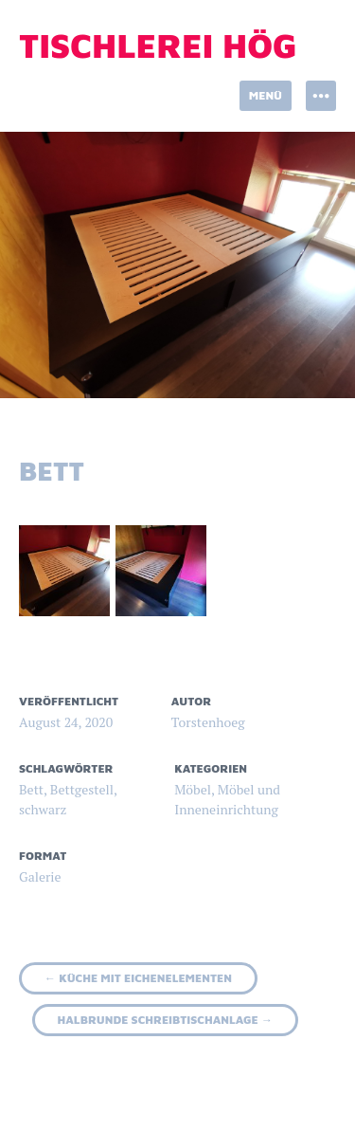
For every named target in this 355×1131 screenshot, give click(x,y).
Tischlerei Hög (158, 45)
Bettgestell (82, 789)
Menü (265, 95)
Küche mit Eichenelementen (138, 978)
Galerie (40, 876)
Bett (31, 789)
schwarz (42, 809)
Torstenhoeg (208, 722)
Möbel (192, 789)
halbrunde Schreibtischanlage (165, 1019)
